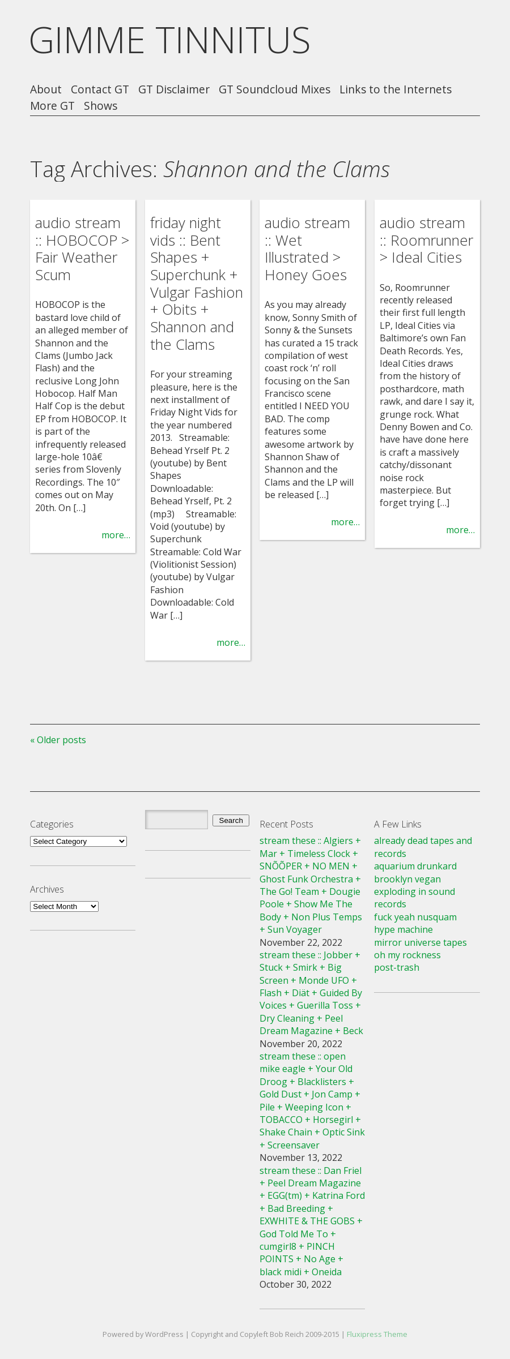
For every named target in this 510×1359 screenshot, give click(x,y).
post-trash (396, 967)
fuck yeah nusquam (415, 917)
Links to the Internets (395, 90)
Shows (100, 106)
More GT (52, 106)
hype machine (403, 929)
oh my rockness (407, 955)
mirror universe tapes (420, 942)
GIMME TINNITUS (169, 39)
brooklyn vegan (407, 879)
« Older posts (58, 740)
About (46, 90)
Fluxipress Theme (377, 1334)
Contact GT (100, 90)
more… (115, 535)
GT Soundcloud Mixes (274, 90)
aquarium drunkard (415, 866)
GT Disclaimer (174, 90)
